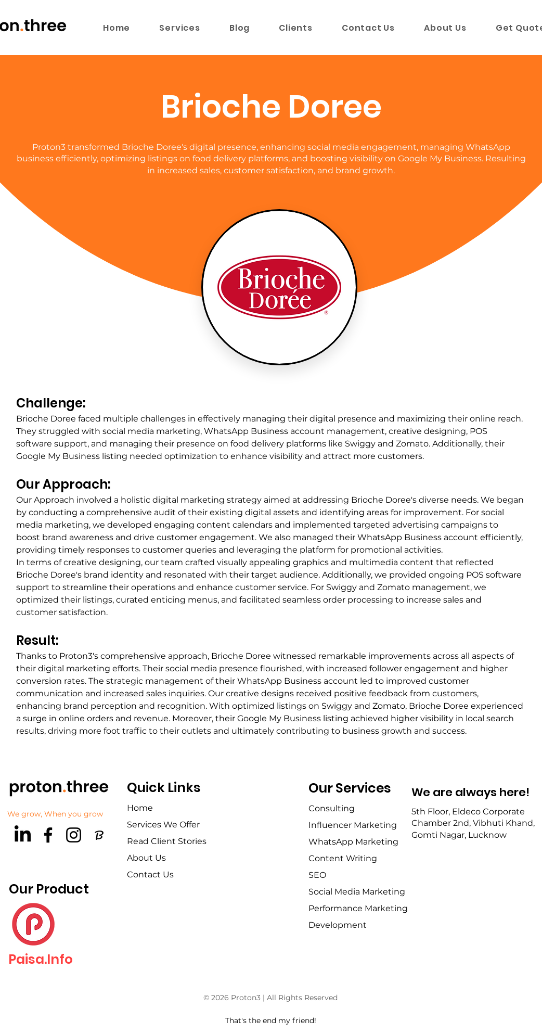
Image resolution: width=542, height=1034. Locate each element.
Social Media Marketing (356, 892)
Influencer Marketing (352, 825)
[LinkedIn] (22, 835)
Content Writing (342, 858)
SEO (317, 875)
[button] (180, 27)
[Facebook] (48, 835)
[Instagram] (73, 835)
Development (337, 925)
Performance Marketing (358, 908)
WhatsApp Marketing (353, 842)
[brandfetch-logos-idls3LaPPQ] (99, 835)
